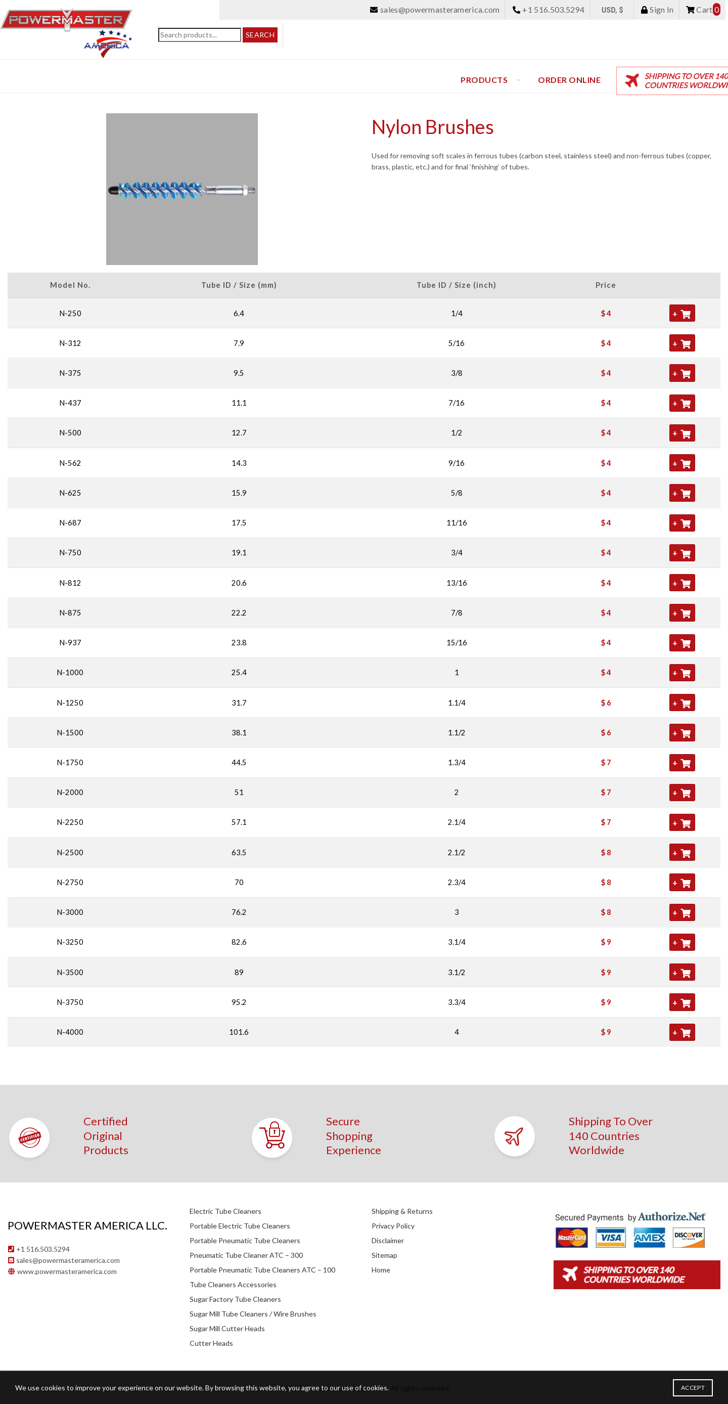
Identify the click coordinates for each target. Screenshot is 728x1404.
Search (260, 34)
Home (381, 1269)
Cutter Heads (211, 1343)
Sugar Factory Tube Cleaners (235, 1299)
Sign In (657, 9)
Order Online (569, 79)
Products (484, 79)
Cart (703, 9)
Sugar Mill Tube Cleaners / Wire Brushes (253, 1313)
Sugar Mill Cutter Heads (227, 1328)
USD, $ (612, 10)
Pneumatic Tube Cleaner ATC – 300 (246, 1255)
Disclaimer (388, 1240)
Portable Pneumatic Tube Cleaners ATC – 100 (262, 1269)
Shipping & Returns (402, 1211)
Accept (693, 1387)
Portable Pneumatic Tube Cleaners (245, 1240)
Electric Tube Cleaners (225, 1211)
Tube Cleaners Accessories (233, 1284)
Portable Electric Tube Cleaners (240, 1225)
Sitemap (384, 1255)
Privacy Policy (393, 1225)
